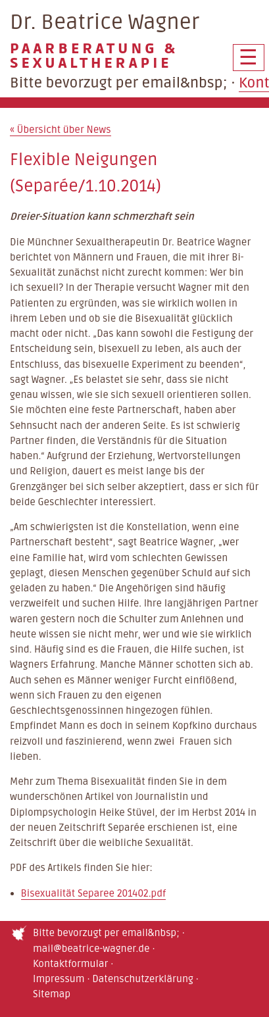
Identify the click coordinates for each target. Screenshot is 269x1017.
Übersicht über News (60, 130)
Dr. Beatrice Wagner (134, 39)
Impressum (59, 979)
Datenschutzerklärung (142, 979)
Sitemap (51, 994)
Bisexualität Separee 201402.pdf (93, 893)
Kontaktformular (70, 964)
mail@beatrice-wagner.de (91, 949)
